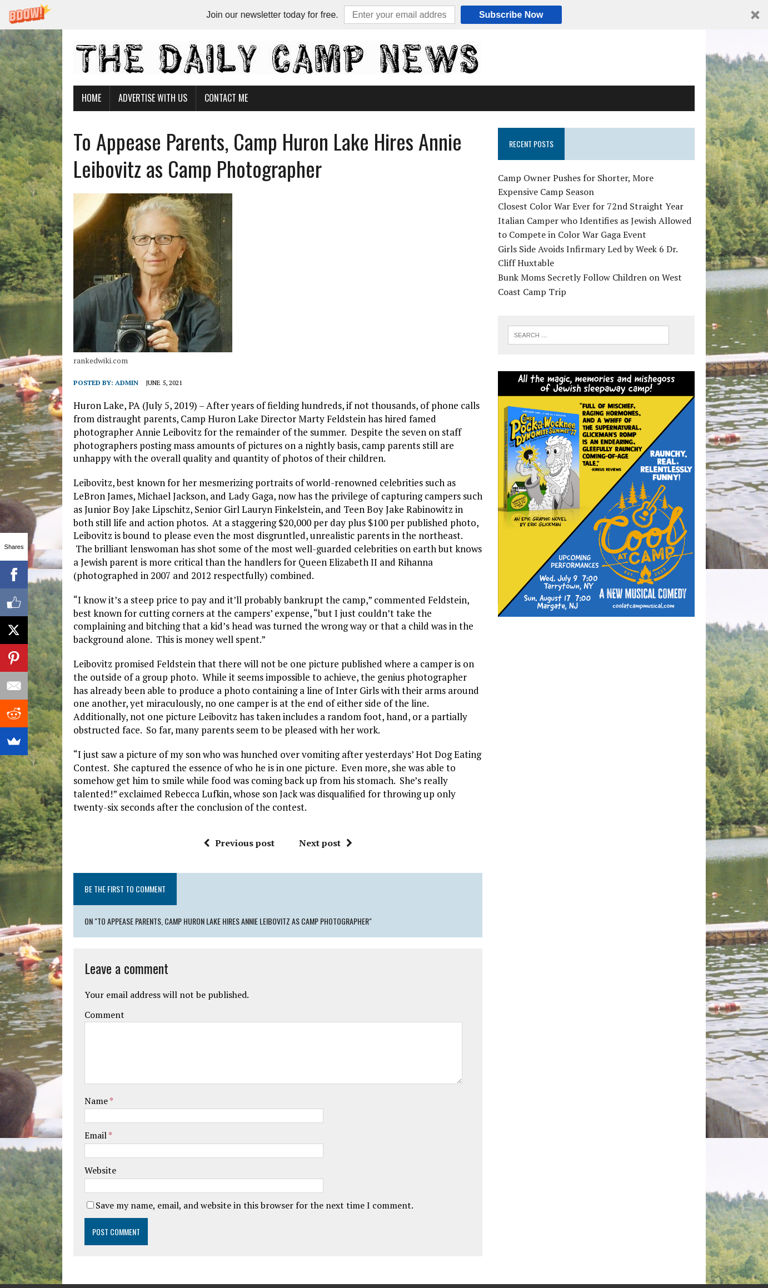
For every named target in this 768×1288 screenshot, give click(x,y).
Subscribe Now (511, 14)
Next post (319, 843)
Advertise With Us (135, 97)
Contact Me (209, 97)
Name (79, 1068)
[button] (384, 14)
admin (109, 382)
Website (83, 1138)
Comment (87, 982)
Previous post (232, 843)
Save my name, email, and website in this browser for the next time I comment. (237, 1172)
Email (79, 1103)
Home (74, 97)
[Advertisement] (608, 717)
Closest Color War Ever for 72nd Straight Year (597, 206)
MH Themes (187, 1262)
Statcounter (24, 1280)
